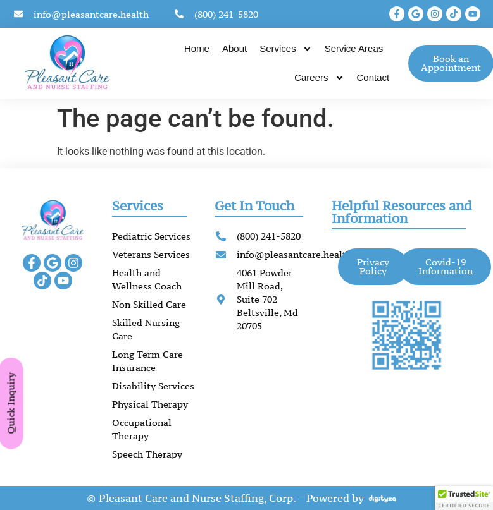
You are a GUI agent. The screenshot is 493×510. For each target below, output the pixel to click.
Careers (319, 78)
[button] (464, 498)
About (234, 48)
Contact (373, 77)
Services (285, 49)
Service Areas (354, 48)
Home (196, 48)
